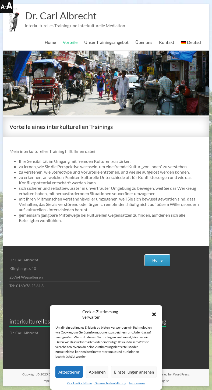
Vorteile (70, 42)
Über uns (143, 42)
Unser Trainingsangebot (106, 42)
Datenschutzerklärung (110, 383)
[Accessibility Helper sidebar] (6, 6)
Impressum (137, 383)
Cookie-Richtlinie (79, 383)
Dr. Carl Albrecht (61, 16)
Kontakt (166, 42)
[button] (154, 314)
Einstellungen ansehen (134, 372)
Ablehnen (97, 372)
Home (50, 42)
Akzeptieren (69, 372)
